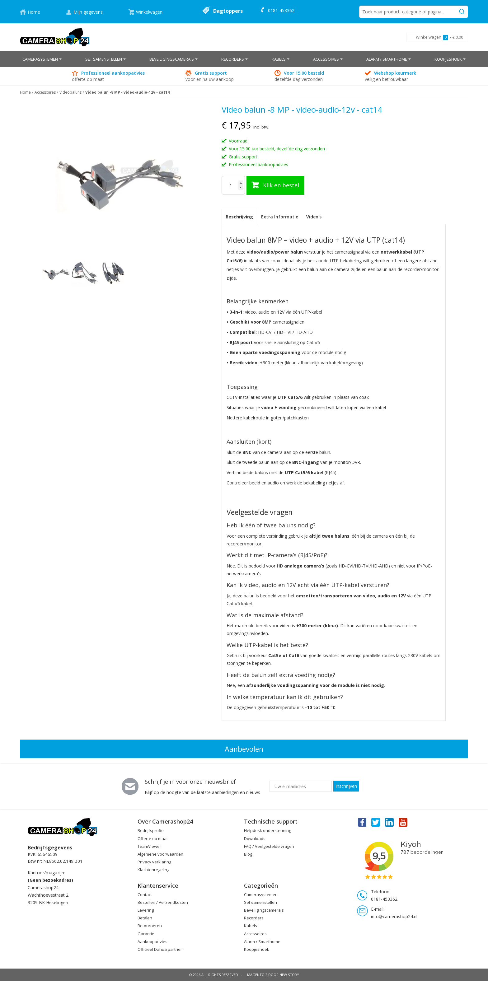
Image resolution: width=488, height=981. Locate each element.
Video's (313, 217)
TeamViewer (149, 846)
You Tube (403, 822)
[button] (85, 273)
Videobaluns (70, 92)
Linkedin (389, 822)
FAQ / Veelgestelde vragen (269, 846)
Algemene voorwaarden (160, 854)
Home (34, 12)
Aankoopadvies (152, 941)
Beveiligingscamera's (264, 910)
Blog (248, 854)
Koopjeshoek (256, 949)
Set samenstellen (260, 902)
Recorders (254, 918)
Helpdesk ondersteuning (267, 830)
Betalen (145, 918)
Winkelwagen (149, 12)
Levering (146, 910)
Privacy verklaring (154, 862)
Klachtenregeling (153, 869)
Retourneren (150, 925)
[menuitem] (42, 59)
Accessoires (45, 92)
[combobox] (413, 12)
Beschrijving (239, 217)
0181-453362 (281, 10)
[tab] (239, 216)
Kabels (250, 925)
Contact (145, 894)
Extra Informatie (279, 217)
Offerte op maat (153, 838)
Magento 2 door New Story (273, 974)
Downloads (254, 838)
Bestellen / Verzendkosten (163, 902)
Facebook (361, 822)
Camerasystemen (261, 894)
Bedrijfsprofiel (151, 830)
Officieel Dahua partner (160, 949)
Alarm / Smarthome (262, 941)
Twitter (375, 822)
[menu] (244, 59)
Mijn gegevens (88, 12)
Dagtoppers (228, 10)
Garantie (146, 934)
